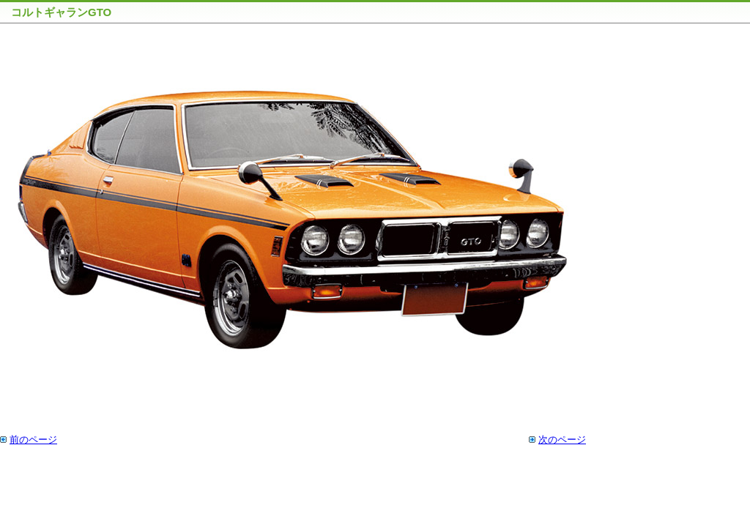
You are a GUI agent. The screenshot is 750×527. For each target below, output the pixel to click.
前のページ (33, 439)
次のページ (562, 439)
